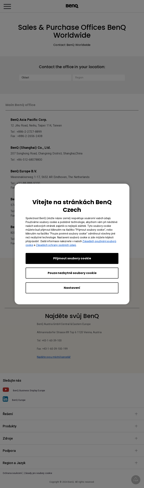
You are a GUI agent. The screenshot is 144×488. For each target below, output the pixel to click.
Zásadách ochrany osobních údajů (56, 245)
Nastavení (72, 288)
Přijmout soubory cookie (72, 258)
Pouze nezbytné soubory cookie (72, 273)
